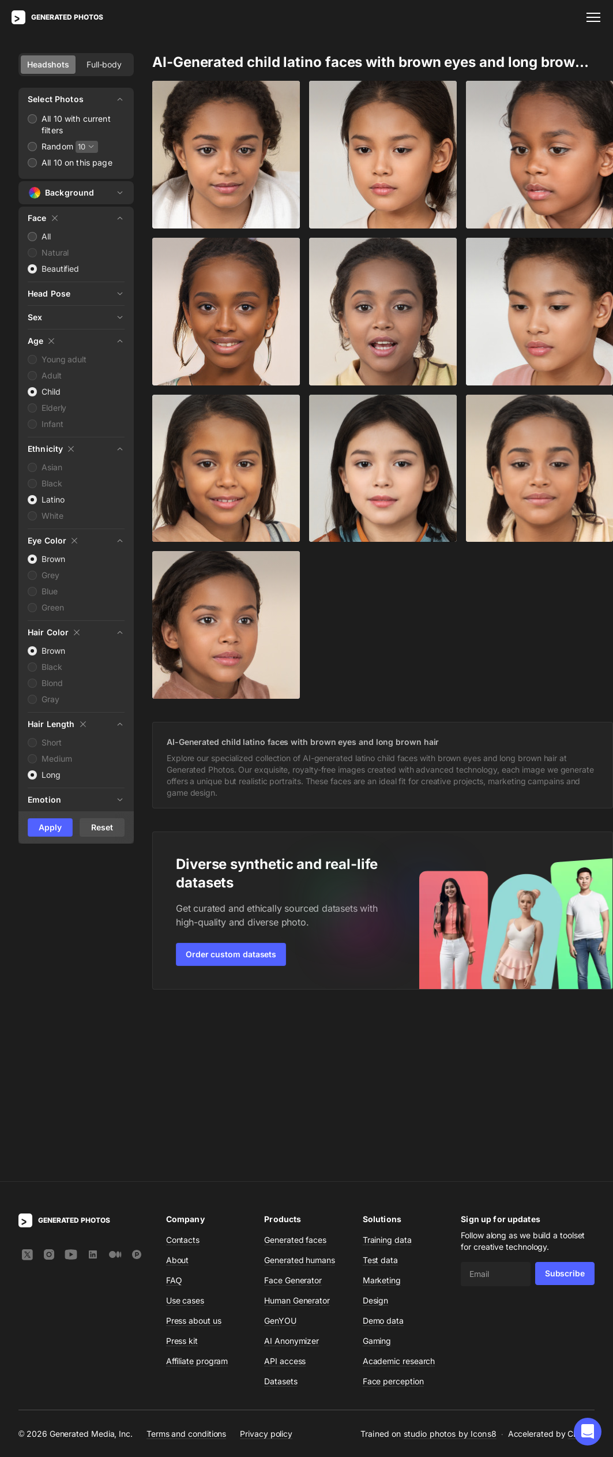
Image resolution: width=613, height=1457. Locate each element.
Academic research (399, 1192)
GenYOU (280, 1152)
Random (57, 146)
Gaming (377, 1172)
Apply (50, 827)
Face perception (393, 1213)
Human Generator (297, 1132)
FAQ (174, 1112)
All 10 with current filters (76, 124)
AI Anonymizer (291, 1172)
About (177, 1091)
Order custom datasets (231, 954)
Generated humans (299, 1091)
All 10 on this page (77, 162)
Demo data (383, 1152)
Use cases (185, 1132)
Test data (380, 1091)
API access (285, 1192)
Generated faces (295, 1071)
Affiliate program (197, 1192)
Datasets (280, 1213)
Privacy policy (266, 1265)
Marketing (382, 1112)
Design (376, 1132)
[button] (587, 1431)
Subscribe (565, 1105)
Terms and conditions (186, 1265)
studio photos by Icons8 (450, 1265)
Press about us (193, 1152)
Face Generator (293, 1112)
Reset (102, 827)
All (46, 236)
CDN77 (581, 1265)
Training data (387, 1071)
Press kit (182, 1172)
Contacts (183, 1071)
